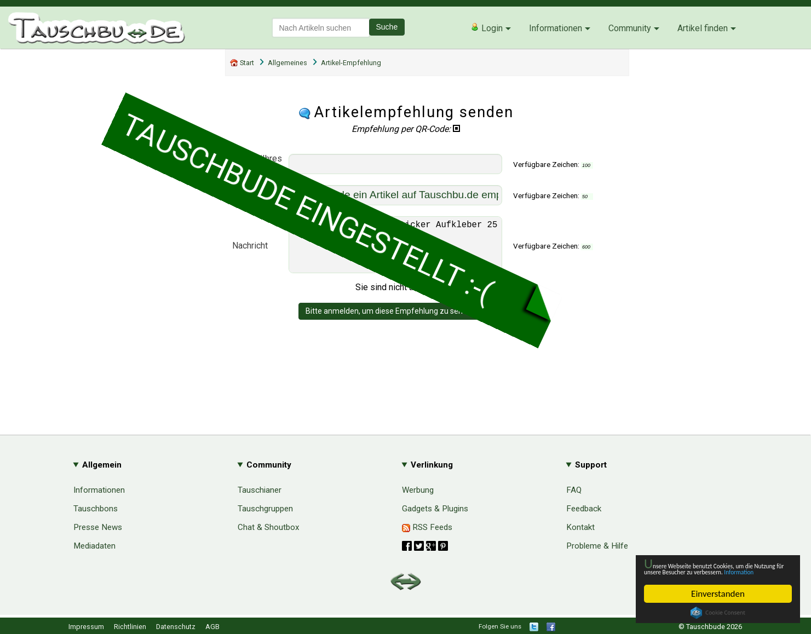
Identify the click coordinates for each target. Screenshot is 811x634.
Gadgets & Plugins (435, 509)
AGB (212, 627)
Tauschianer (259, 490)
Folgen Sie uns (500, 626)
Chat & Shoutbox (269, 527)
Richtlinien (130, 627)
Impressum (86, 627)
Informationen (555, 28)
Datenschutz (175, 627)
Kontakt (580, 527)
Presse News (97, 527)
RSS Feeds (427, 527)
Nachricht (250, 251)
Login (486, 27)
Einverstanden (718, 594)
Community (629, 28)
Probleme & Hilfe (597, 546)
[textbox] (321, 28)
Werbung (418, 490)
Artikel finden (702, 28)
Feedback (583, 509)
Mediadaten (94, 546)
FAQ (574, 490)
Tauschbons (95, 509)
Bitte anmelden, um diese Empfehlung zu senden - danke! (405, 322)
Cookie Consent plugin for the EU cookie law (718, 613)
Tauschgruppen (265, 509)
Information (712, 571)
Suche (387, 26)
